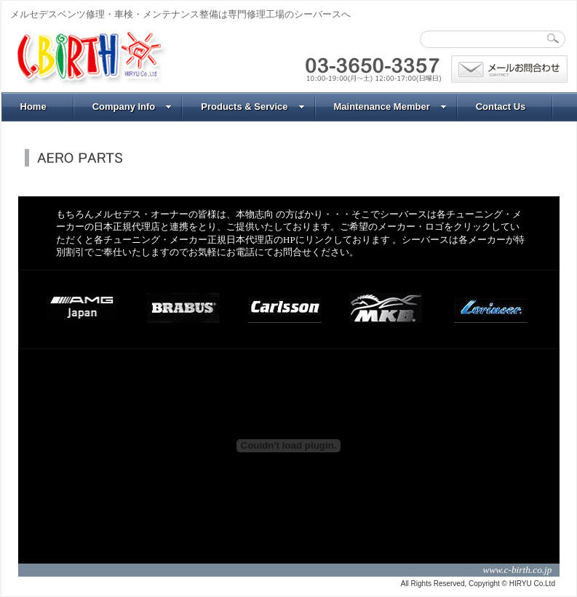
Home (33, 106)
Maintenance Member (390, 106)
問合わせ (509, 69)
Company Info (132, 106)
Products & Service (252, 106)
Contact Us (501, 106)
